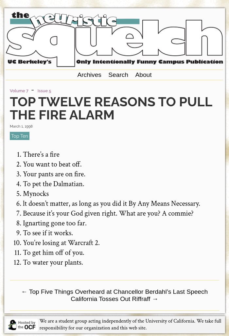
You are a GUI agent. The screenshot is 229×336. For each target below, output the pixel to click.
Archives (89, 74)
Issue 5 (44, 90)
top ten (19, 136)
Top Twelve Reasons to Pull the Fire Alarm (111, 108)
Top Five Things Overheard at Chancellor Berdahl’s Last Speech (114, 291)
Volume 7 (19, 90)
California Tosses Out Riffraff (114, 298)
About (143, 74)
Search (118, 74)
